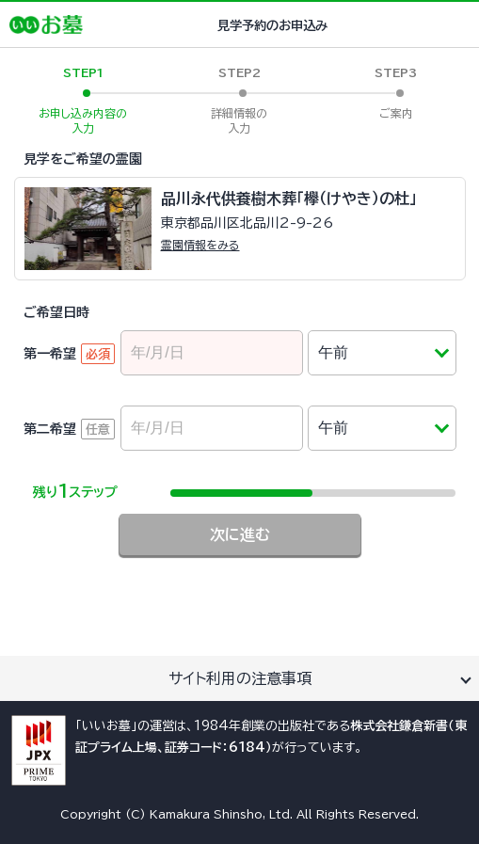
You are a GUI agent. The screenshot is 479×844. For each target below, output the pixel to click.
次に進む (240, 534)
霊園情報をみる (200, 244)
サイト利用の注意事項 (239, 678)
